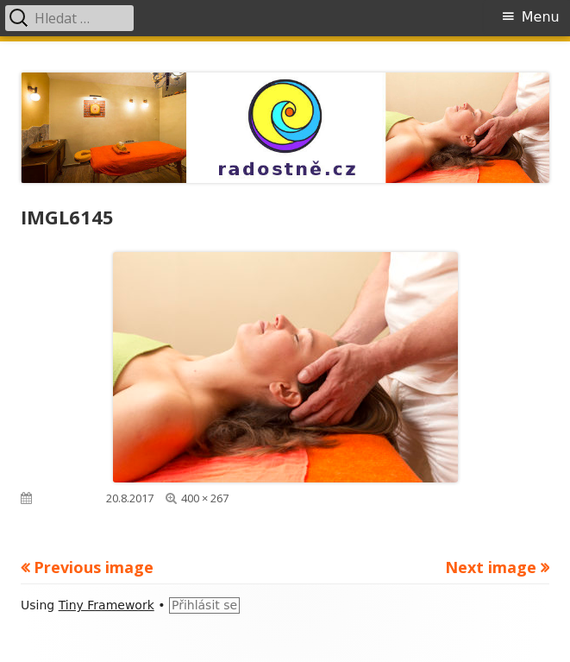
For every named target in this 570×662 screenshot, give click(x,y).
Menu (541, 17)
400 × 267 (205, 498)
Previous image (93, 567)
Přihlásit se (204, 605)
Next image (490, 567)
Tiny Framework (106, 605)
